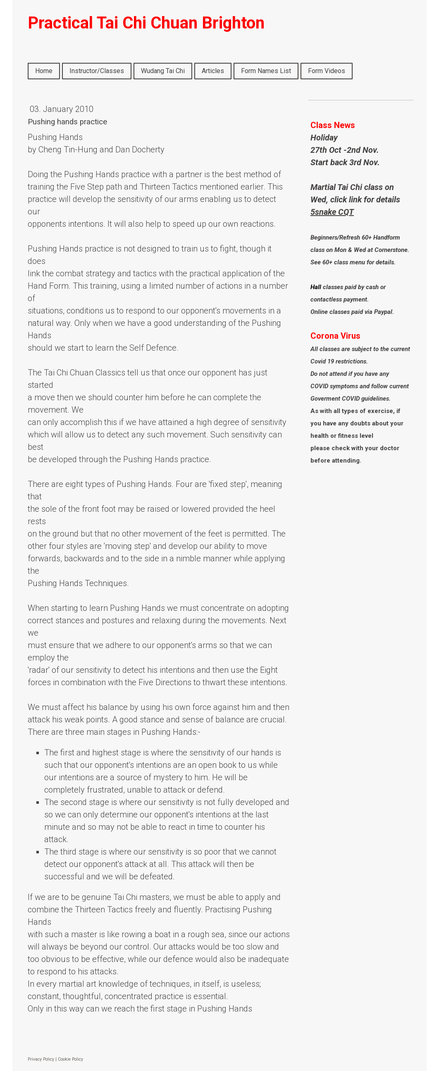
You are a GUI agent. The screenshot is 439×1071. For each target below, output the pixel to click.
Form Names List (266, 71)
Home (43, 71)
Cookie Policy (70, 1059)
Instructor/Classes (96, 71)
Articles (213, 71)
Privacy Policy (41, 1059)
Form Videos (326, 71)
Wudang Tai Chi (163, 71)
